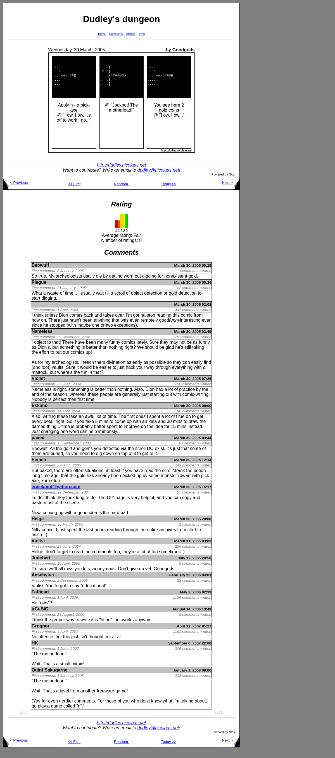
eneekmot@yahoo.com (56, 494)
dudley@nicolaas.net (158, 177)
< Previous (15, 190)
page (121, 505)
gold (163, 117)
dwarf (185, 483)
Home (102, 33)
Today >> (168, 191)
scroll (119, 300)
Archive (131, 33)
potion (200, 478)
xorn (45, 488)
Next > (230, 190)
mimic (77, 671)
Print (142, 33)
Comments (116, 33)
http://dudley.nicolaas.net (121, 172)
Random (121, 191)
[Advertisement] (257, 86)
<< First (74, 191)
